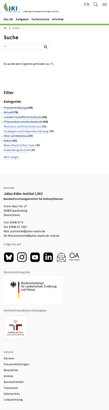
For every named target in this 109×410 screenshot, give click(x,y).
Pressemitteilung (15, 108)
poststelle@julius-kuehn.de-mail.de (36, 236)
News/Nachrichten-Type (19, 145)
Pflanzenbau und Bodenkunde (23, 122)
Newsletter (11, 370)
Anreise (8, 376)
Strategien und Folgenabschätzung (26, 131)
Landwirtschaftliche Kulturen (23, 117)
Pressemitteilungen (16, 364)
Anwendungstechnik (17, 150)
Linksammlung (13, 400)
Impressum (11, 388)
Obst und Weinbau (15, 136)
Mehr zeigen (11, 157)
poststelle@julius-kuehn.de (27, 231)
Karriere (9, 358)
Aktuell (8, 112)
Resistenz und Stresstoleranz (22, 127)
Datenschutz (12, 394)
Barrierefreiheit (14, 382)
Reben (8, 141)
